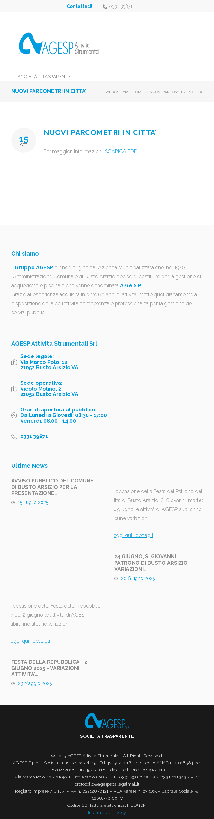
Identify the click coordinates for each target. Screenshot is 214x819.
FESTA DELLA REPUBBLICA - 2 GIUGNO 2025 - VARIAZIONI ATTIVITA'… (49, 668)
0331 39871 (120, 6)
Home (138, 92)
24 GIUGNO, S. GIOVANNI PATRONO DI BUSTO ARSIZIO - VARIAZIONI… (152, 563)
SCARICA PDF (121, 151)
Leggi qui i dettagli (131, 535)
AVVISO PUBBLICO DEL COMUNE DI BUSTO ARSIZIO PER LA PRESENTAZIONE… (52, 487)
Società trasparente (44, 76)
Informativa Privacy (107, 812)
